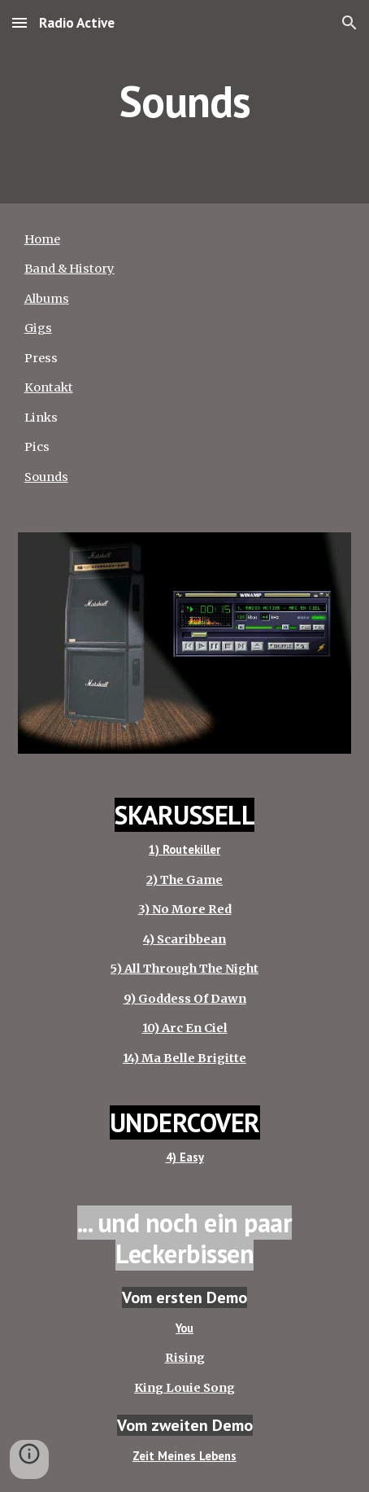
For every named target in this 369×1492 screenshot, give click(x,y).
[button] (19, 22)
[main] (185, 101)
